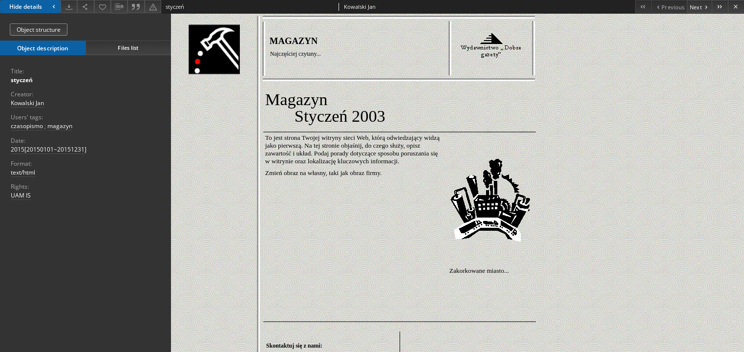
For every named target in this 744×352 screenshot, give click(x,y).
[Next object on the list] (699, 6)
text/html (23, 172)
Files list (128, 47)
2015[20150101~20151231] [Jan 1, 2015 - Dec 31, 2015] (48, 149)
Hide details (33, 6)
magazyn (59, 126)
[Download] (69, 6)
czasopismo (27, 126)
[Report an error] (153, 6)
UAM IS (21, 195)
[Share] (85, 6)
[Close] (736, 6)
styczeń (22, 80)
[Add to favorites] (102, 6)
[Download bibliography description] (119, 7)
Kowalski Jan (27, 103)
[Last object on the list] (720, 6)
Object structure (39, 29)
